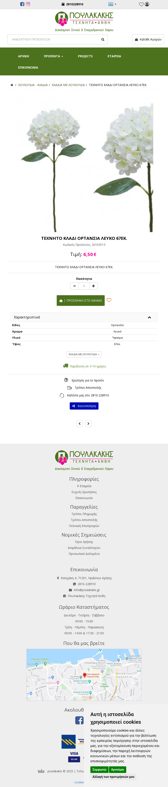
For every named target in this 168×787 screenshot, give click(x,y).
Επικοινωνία (84, 498)
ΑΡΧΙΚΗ (23, 56)
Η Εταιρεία (84, 486)
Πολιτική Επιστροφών (84, 526)
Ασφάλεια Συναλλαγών (84, 548)
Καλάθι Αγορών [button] (148, 39)
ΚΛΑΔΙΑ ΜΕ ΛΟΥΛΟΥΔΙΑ (84, 354)
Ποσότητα (84, 279)
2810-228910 (100, 395)
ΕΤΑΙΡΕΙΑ (114, 56)
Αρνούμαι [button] (117, 769)
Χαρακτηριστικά (27, 317)
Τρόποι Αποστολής (88, 388)
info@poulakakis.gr (87, 590)
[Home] (11, 85)
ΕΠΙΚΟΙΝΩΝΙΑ (28, 67)
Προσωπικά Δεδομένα (84, 554)
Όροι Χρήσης (84, 542)
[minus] (74, 286)
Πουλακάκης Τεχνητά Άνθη (86, 596)
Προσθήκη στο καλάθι (80, 300)
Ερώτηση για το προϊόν (88, 380)
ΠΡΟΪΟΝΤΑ (53, 56)
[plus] (93, 286)
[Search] (57, 39)
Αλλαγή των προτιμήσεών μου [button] (113, 776)
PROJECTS (85, 56)
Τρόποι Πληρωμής (84, 514)
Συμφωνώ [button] (99, 769)
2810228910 (72, 4)
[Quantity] (84, 286)
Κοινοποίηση (84, 406)
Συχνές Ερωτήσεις (84, 492)
